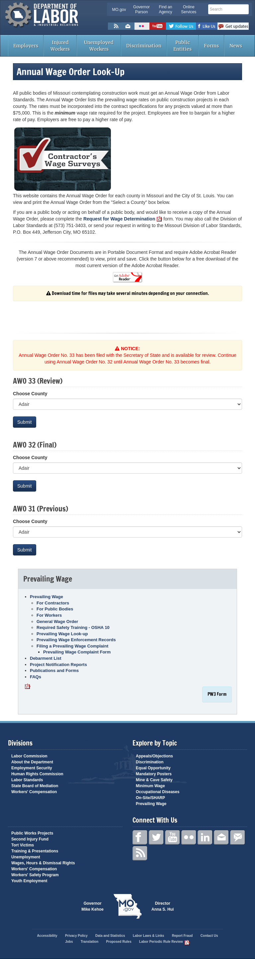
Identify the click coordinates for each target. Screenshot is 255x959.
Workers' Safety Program (35, 875)
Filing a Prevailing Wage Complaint (72, 646)
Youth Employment (29, 881)
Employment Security (31, 768)
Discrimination (143, 46)
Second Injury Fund (29, 839)
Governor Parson (141, 9)
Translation (89, 941)
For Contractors (53, 602)
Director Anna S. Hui (162, 906)
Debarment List (45, 658)
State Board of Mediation (34, 786)
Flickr (141, 26)
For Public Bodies (55, 608)
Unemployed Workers (99, 45)
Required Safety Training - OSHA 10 (73, 627)
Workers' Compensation (34, 792)
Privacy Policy (76, 935)
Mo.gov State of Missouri (127, 906)
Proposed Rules (118, 941)
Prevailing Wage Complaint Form (77, 651)
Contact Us (209, 935)
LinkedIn (205, 837)
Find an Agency (165, 9)
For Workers (49, 615)
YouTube (172, 837)
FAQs (35, 676)
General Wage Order (57, 621)
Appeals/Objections (154, 756)
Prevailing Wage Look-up (62, 633)
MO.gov (119, 9)
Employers (25, 46)
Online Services (188, 9)
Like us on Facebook (206, 26)
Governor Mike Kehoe (92, 906)
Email (221, 837)
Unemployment (25, 857)
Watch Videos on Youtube (157, 26)
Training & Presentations (34, 851)
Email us (127, 26)
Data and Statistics (110, 935)
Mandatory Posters (154, 774)
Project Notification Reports (58, 664)
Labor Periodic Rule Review (164, 941)
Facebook (139, 837)
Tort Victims (22, 845)
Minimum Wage (150, 786)
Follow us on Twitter (181, 26)
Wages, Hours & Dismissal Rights (43, 863)
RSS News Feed (114, 26)
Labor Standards (27, 780)
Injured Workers (60, 45)
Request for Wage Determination (122, 218)
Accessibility (47, 935)
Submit (24, 422)
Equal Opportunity (153, 768)
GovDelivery (237, 837)
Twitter (156, 837)
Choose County (30, 393)
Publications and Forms (54, 670)
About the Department (32, 762)
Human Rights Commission (37, 774)
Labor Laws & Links (148, 935)
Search (244, 9)
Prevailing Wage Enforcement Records (76, 639)
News (235, 46)
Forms (211, 46)
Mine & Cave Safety (154, 780)
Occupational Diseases (157, 792)
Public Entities (182, 45)
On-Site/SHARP (150, 797)
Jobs (69, 941)
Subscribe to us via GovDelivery (233, 26)
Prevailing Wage (46, 596)
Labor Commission (29, 756)
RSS (139, 853)
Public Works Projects (32, 833)
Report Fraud (182, 935)
